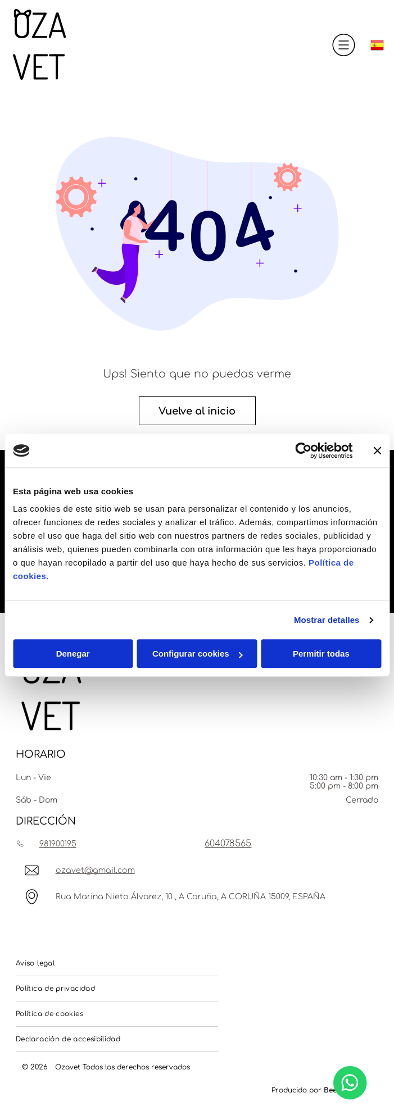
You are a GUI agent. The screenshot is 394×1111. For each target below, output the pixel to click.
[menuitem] (117, 963)
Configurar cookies (197, 654)
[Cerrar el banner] (377, 450)
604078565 (228, 844)
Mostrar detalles (327, 620)
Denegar (73, 654)
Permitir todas (321, 654)
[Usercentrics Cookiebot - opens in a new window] (303, 450)
